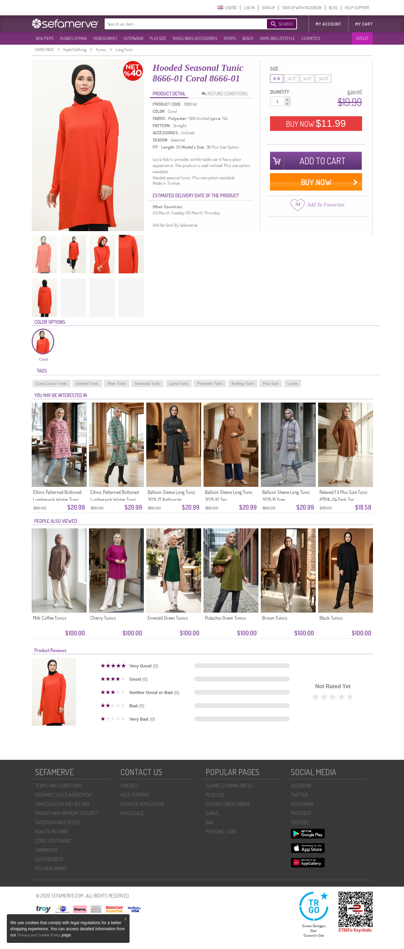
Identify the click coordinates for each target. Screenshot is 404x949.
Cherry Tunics (103, 618)
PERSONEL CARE (221, 831)
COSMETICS (310, 38)
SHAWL (212, 813)
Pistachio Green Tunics (225, 618)
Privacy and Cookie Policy (39, 935)
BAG (210, 822)
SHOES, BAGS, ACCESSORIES (195, 38)
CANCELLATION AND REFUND (62, 804)
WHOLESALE (132, 813)
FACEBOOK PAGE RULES (57, 822)
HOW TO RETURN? (51, 831)
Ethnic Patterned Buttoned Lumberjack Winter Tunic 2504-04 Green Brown (114, 499)
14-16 (307, 78)
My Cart (364, 24)
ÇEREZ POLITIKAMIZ (53, 841)
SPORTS (230, 38)
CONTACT (129, 785)
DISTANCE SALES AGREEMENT (63, 795)
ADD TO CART (323, 160)
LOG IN (249, 7)
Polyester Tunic (210, 383)
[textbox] (179, 23)
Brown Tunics (274, 618)
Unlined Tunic (87, 383)
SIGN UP (268, 7)
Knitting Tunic (242, 383)
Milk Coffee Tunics (49, 618)
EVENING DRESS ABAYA (228, 804)
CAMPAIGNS (46, 850)
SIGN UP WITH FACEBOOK (301, 7)
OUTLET (362, 38)
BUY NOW (316, 123)
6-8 (276, 78)
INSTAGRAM (302, 804)
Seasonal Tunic (147, 383)
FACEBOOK (301, 785)
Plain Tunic (116, 383)
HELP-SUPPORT (357, 7)
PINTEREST (301, 813)
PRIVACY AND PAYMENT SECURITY (67, 813)
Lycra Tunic (178, 383)
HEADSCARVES (105, 38)
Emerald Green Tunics (168, 618)
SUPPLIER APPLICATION (142, 804)
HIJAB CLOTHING (73, 38)
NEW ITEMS (45, 38)
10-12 (292, 78)
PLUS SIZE (158, 38)
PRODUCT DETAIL (169, 93)
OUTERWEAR (133, 38)
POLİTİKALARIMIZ (50, 868)
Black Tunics (330, 618)
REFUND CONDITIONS (226, 94)
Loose (292, 383)
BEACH (247, 38)
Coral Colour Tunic (51, 383)
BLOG (333, 7)
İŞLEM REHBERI (49, 859)
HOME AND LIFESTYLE (277, 38)
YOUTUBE (300, 822)
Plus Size (271, 383)
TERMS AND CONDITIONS (58, 785)
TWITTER (299, 795)
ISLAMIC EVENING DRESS (229, 785)
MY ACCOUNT (328, 24)
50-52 (323, 78)
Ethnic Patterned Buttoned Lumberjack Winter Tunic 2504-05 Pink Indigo (57, 499)
